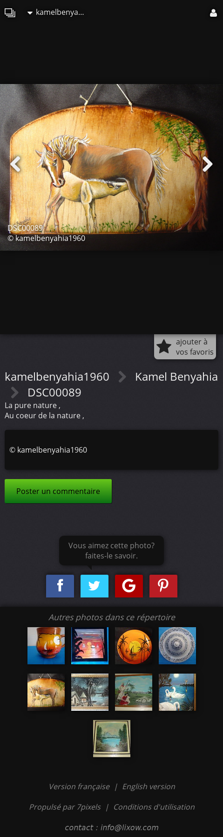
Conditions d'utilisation (154, 807)
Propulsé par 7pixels (65, 807)
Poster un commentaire (58, 491)
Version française (79, 786)
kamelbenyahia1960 (60, 12)
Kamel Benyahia (176, 376)
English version (148, 786)
